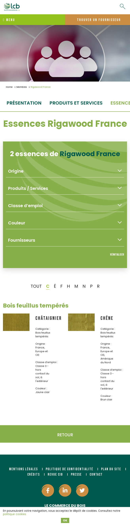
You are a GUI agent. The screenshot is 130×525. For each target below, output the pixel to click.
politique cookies (14, 514)
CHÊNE (107, 318)
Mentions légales (23, 469)
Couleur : (41, 388)
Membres (21, 87)
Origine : (40, 343)
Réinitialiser (117, 255)
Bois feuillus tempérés (35, 306)
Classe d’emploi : (46, 362)
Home (9, 87)
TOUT (36, 286)
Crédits (33, 474)
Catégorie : (42, 329)
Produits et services (75, 103)
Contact (96, 474)
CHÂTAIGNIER (48, 318)
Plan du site (111, 469)
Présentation (24, 103)
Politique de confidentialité (69, 469)
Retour (65, 435)
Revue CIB (55, 474)
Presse (76, 474)
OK (65, 520)
